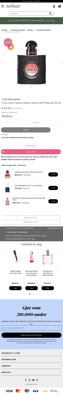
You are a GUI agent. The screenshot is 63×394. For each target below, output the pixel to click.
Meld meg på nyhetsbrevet (31, 335)
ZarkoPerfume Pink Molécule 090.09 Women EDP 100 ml (47, 273)
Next (61, 63)
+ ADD (53, 174)
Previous (2, 63)
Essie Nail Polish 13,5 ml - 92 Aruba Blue (28, 185)
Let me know (31, 152)
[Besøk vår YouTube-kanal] (33, 381)
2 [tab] (32, 294)
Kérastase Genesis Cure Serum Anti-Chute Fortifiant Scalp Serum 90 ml (31, 273)
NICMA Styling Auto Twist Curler (15, 272)
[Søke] (31, 13)
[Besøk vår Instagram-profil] (29, 381)
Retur (33, 239)
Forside (4, 30)
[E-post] (31, 327)
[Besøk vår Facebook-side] (25, 381)
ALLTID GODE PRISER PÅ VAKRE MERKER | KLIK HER (31, 21)
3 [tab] (34, 294)
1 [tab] (29, 294)
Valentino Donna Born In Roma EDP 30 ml (29, 172)
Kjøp (15, 288)
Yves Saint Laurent (17, 30)
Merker (30, 30)
